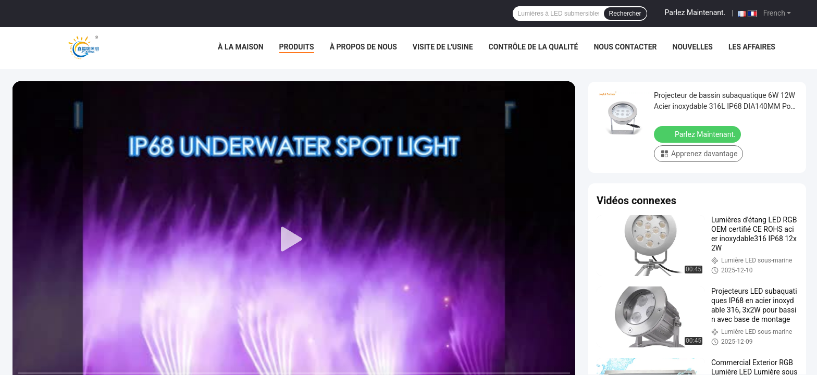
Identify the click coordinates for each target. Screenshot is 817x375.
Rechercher (625, 13)
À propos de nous (363, 47)
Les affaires (751, 47)
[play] (294, 240)
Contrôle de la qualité (533, 47)
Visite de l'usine (443, 47)
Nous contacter (625, 47)
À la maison (241, 47)
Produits (296, 47)
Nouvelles (693, 47)
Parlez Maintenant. (695, 12)
